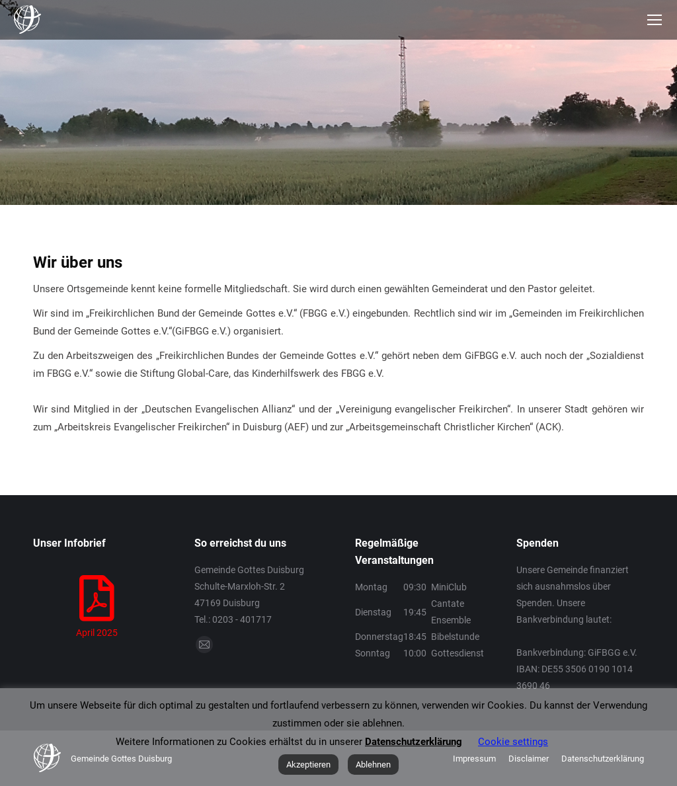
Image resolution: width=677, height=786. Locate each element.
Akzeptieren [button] (308, 764)
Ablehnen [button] (373, 764)
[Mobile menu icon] (654, 20)
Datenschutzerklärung (413, 742)
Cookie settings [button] (513, 742)
